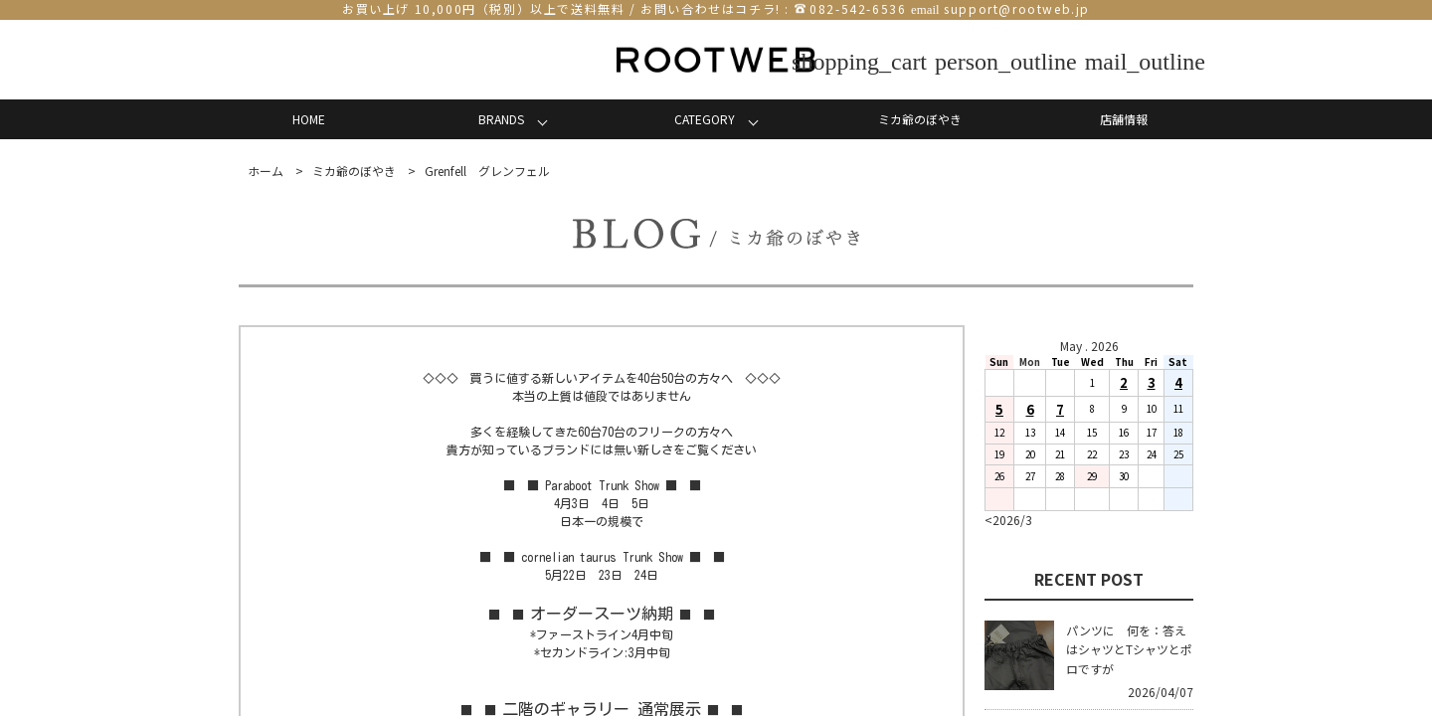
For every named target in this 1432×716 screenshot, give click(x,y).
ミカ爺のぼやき (920, 118)
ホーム (265, 170)
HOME (308, 118)
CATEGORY (704, 118)
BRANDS (501, 118)
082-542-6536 (857, 8)
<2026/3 (1008, 519)
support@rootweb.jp (1017, 8)
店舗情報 (1124, 118)
